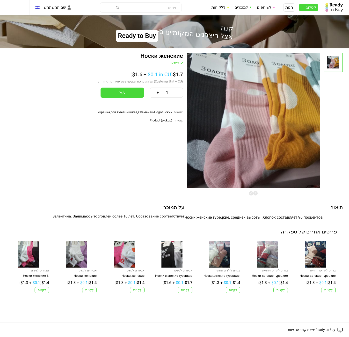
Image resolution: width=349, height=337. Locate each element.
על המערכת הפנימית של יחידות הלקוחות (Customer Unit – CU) (140, 81)
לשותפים (264, 7)
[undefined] (251, 193)
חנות (289, 7)
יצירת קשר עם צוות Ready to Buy (311, 330)
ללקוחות (218, 7)
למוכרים (241, 7)
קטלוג (311, 7)
